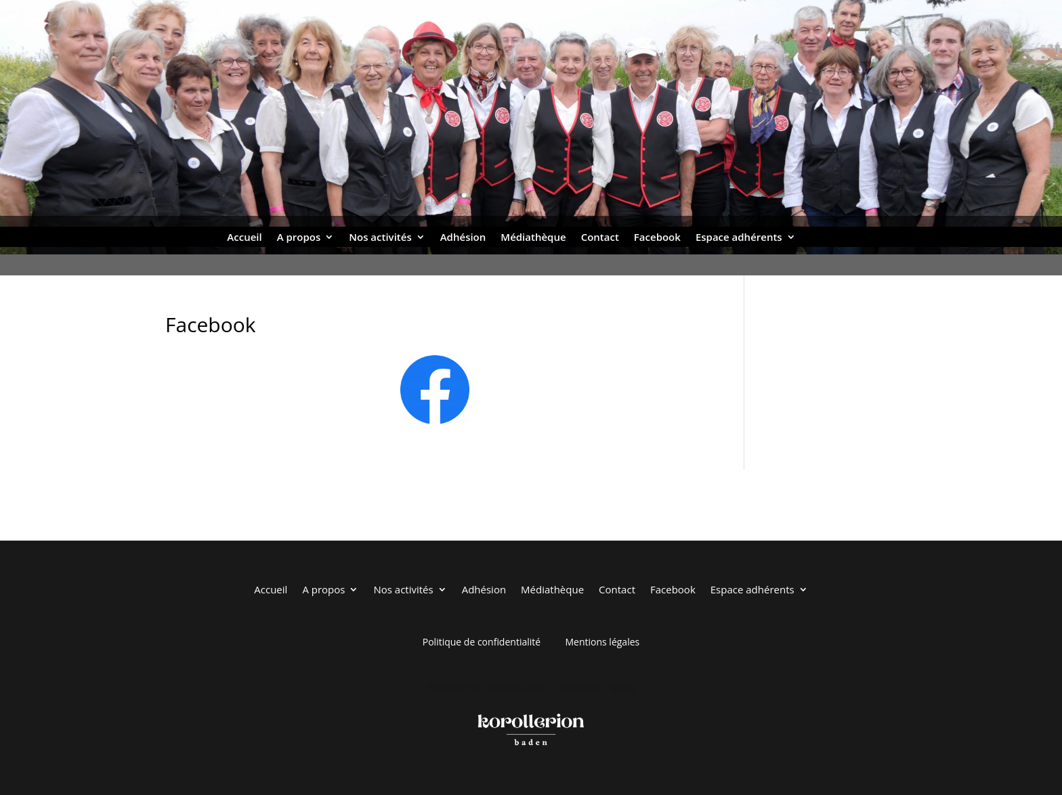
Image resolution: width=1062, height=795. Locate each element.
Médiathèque (533, 238)
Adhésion (463, 238)
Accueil (244, 238)
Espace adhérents (739, 238)
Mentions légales (602, 641)
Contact (600, 238)
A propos (299, 238)
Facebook (657, 238)
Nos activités (380, 238)
